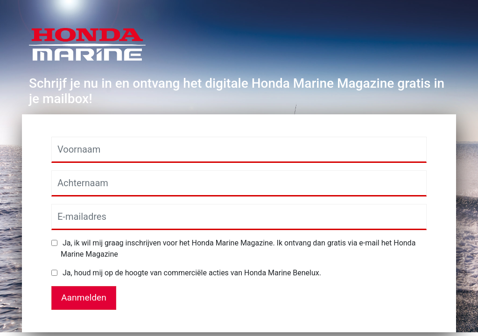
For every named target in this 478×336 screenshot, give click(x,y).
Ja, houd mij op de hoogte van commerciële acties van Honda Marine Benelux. (191, 272)
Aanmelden (83, 297)
